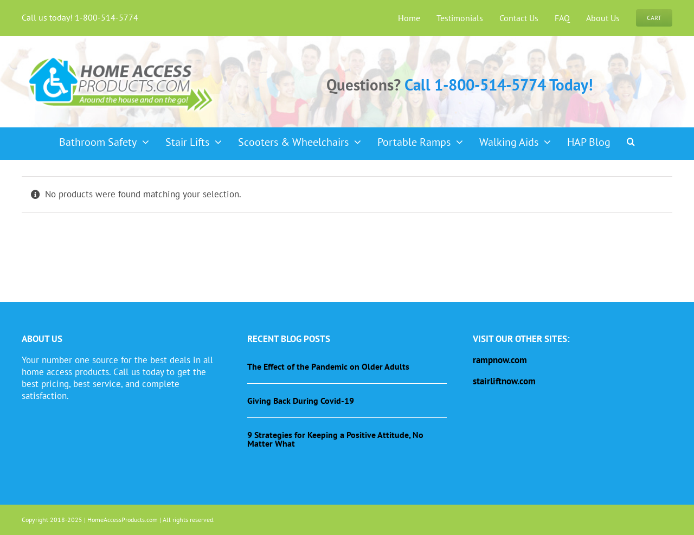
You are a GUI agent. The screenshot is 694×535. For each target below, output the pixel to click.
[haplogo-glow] (121, 56)
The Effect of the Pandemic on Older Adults (328, 366)
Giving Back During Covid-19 (300, 400)
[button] (631, 138)
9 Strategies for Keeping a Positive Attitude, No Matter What (335, 439)
